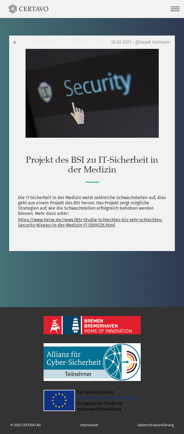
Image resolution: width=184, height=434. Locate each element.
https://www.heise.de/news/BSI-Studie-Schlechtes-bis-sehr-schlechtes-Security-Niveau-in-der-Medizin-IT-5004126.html (90, 222)
